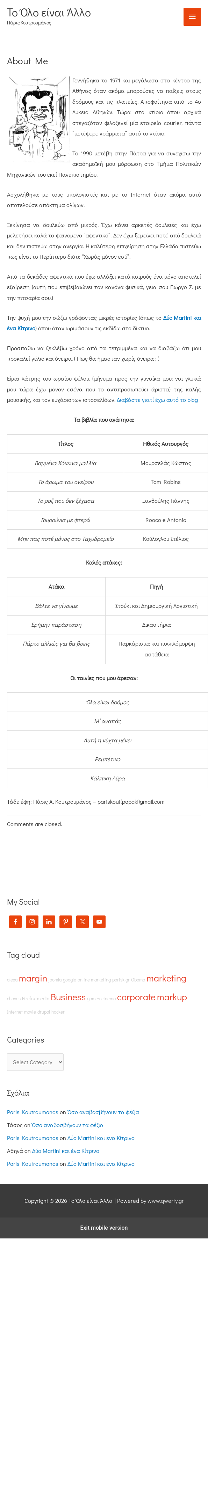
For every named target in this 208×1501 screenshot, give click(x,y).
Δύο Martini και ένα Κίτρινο (101, 1137)
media (43, 998)
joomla (55, 980)
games (93, 998)
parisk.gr (121, 980)
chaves (14, 998)
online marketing (94, 980)
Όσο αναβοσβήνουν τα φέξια (103, 1112)
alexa (12, 980)
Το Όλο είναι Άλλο (49, 12)
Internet (15, 1012)
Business (68, 997)
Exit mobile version (104, 1227)
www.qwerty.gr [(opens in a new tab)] (166, 1200)
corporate (136, 997)
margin (33, 978)
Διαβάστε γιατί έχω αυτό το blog (157, 399)
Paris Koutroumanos (32, 1112)
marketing (166, 978)
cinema (108, 998)
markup (172, 997)
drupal (43, 1012)
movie (30, 1012)
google (69, 980)
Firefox (29, 998)
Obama (138, 980)
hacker (58, 1012)
